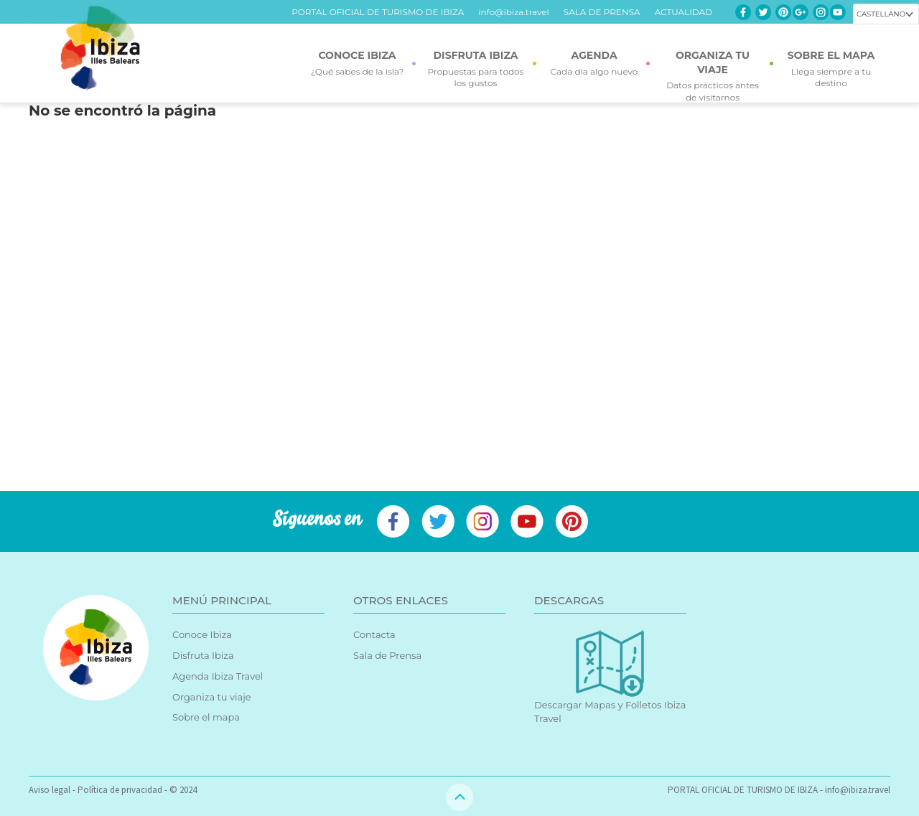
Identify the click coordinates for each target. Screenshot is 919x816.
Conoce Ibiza (202, 634)
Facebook (743, 12)
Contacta (374, 634)
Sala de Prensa (387, 655)
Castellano (881, 14)
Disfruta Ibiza (203, 655)
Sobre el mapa (206, 717)
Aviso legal (49, 790)
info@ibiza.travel (513, 11)
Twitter (763, 12)
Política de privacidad (120, 790)
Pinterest (783, 12)
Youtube (838, 12)
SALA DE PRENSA (602, 11)
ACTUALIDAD (683, 11)
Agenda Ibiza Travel (217, 676)
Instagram (821, 12)
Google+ (800, 12)
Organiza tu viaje (211, 697)
